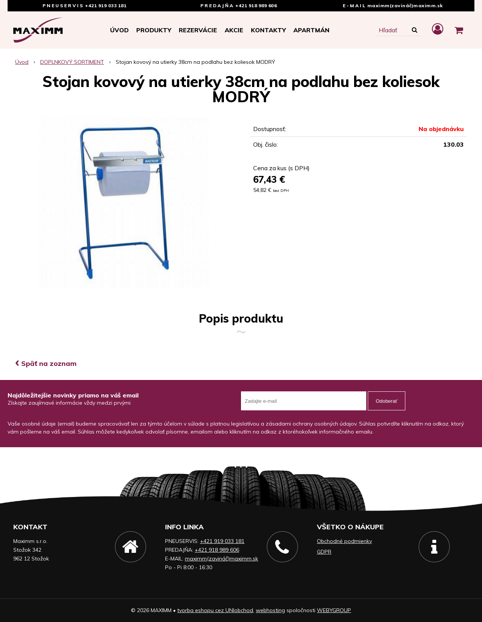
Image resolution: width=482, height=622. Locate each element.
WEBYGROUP (334, 610)
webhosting (270, 610)
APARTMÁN (311, 30)
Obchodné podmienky (344, 541)
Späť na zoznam (46, 363)
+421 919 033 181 (105, 5)
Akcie (234, 30)
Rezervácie (198, 30)
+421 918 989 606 (256, 5)
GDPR (324, 551)
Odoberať (386, 401)
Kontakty (268, 30)
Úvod (119, 30)
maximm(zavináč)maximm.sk (405, 5)
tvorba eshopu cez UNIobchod (215, 610)
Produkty (153, 30)
